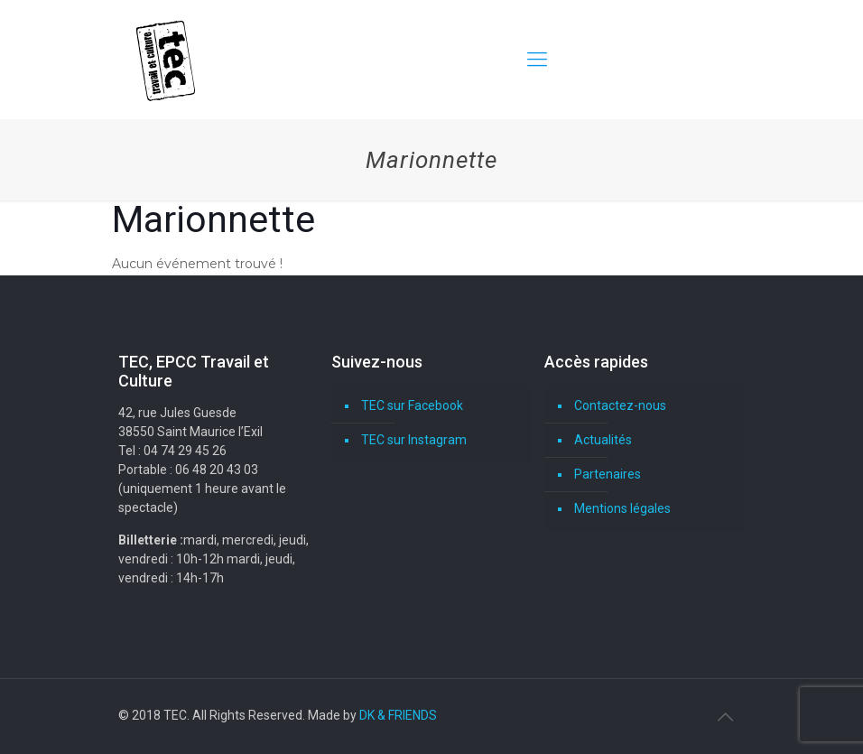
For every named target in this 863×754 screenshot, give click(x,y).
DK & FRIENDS (398, 715)
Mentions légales (622, 508)
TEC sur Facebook (412, 405)
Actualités (603, 440)
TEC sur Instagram (414, 440)
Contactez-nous (620, 405)
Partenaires (607, 474)
